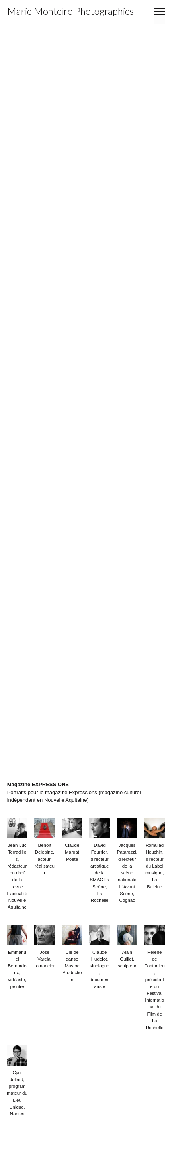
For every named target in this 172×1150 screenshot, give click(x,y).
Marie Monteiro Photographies (70, 11)
